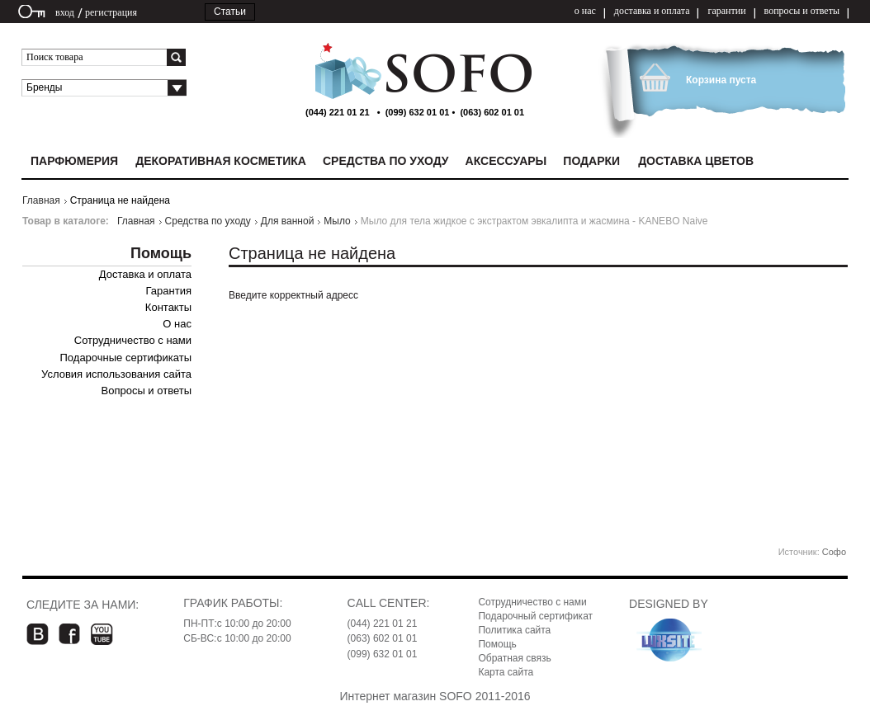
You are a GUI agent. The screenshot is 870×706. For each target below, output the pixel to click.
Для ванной (287, 221)
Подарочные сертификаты (125, 357)
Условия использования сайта (116, 374)
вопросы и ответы (801, 10)
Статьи (230, 11)
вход (64, 12)
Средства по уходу (208, 221)
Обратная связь (514, 658)
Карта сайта (505, 672)
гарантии (726, 10)
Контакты (168, 307)
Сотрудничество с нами (132, 340)
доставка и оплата (652, 10)
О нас (177, 324)
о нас (585, 10)
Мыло (337, 221)
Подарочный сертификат (535, 616)
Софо (834, 552)
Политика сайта (514, 630)
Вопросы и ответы (146, 390)
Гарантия (168, 291)
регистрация (111, 12)
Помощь (497, 644)
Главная (41, 200)
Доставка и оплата (145, 274)
